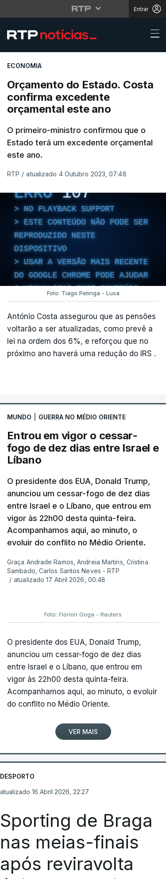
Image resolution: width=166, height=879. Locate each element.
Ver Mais (83, 731)
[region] (83, 239)
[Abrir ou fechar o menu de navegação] (152, 35)
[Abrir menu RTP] (83, 8)
